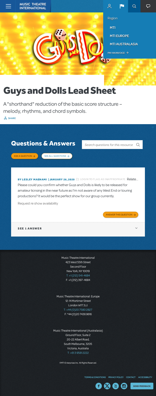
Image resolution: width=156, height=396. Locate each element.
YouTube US (115, 386)
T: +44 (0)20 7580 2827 (78, 310)
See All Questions (55, 155)
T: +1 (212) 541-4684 (78, 275)
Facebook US (98, 386)
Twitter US (107, 386)
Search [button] (134, 6)
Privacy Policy (115, 377)
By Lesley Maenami (32, 179)
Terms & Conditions (95, 377)
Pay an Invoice (116, 52)
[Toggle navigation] (8, 6)
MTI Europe (119, 36)
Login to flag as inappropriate (103, 179)
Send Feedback (142, 386)
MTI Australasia (124, 44)
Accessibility (145, 377)
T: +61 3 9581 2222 (78, 353)
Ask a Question (23, 155)
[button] (122, 6)
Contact (131, 377)
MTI (112, 27)
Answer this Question (119, 214)
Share (12, 118)
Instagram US (124, 386)
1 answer (30, 228)
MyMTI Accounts (109, 6)
